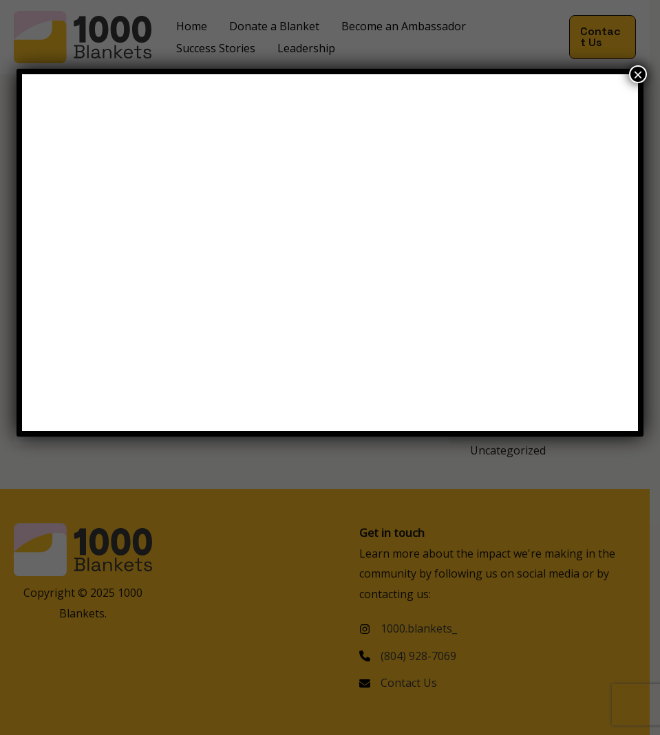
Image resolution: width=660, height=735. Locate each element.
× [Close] (638, 74)
